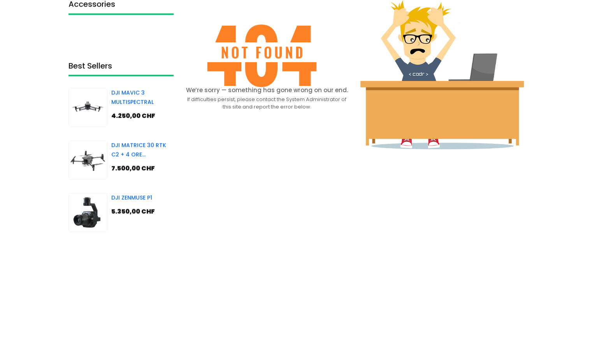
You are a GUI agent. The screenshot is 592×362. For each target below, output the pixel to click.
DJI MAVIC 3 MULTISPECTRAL (132, 112)
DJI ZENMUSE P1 (131, 213)
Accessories (92, 8)
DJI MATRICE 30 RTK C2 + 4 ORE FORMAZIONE (138, 166)
